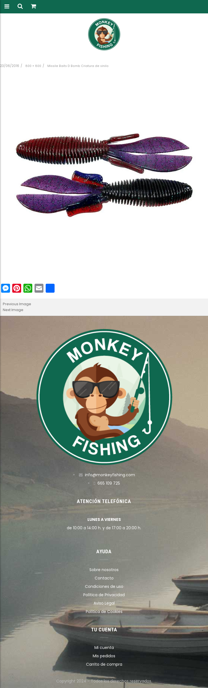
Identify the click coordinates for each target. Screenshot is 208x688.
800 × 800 (33, 66)
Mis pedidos (104, 656)
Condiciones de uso (104, 586)
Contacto (104, 578)
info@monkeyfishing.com (110, 475)
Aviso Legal (104, 603)
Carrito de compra (104, 664)
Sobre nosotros (104, 569)
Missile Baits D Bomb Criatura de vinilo (78, 66)
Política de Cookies (104, 611)
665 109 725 (108, 483)
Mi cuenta (104, 647)
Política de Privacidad (104, 595)
